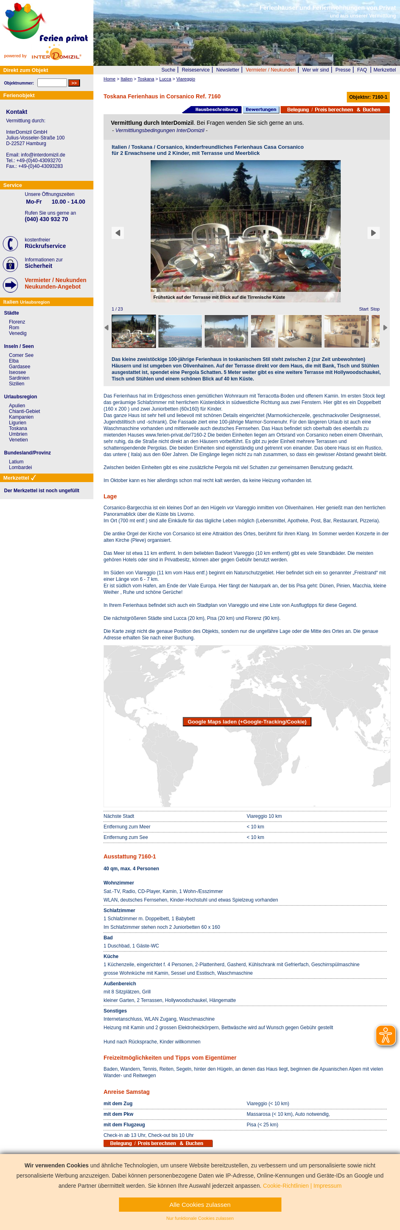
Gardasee (19, 366)
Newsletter (227, 70)
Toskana (18, 428)
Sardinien (19, 378)
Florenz (17, 322)
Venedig (17, 333)
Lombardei (20, 467)
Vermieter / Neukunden (271, 70)
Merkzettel (385, 70)
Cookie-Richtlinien (286, 1185)
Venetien (18, 440)
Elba (14, 361)
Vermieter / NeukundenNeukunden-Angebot (55, 283)
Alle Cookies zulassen (200, 1204)
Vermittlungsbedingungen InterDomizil (160, 130)
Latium (16, 462)
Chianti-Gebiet (24, 411)
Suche (168, 70)
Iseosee (17, 372)
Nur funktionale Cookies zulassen (200, 1218)
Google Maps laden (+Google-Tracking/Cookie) (247, 722)
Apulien (17, 406)
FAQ (362, 70)
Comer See (21, 355)
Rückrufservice (45, 246)
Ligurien (17, 423)
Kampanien (21, 417)
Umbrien (18, 434)
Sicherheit (38, 266)
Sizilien (16, 384)
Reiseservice (196, 70)
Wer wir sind (315, 70)
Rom (14, 327)
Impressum (328, 1185)
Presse (342, 70)
